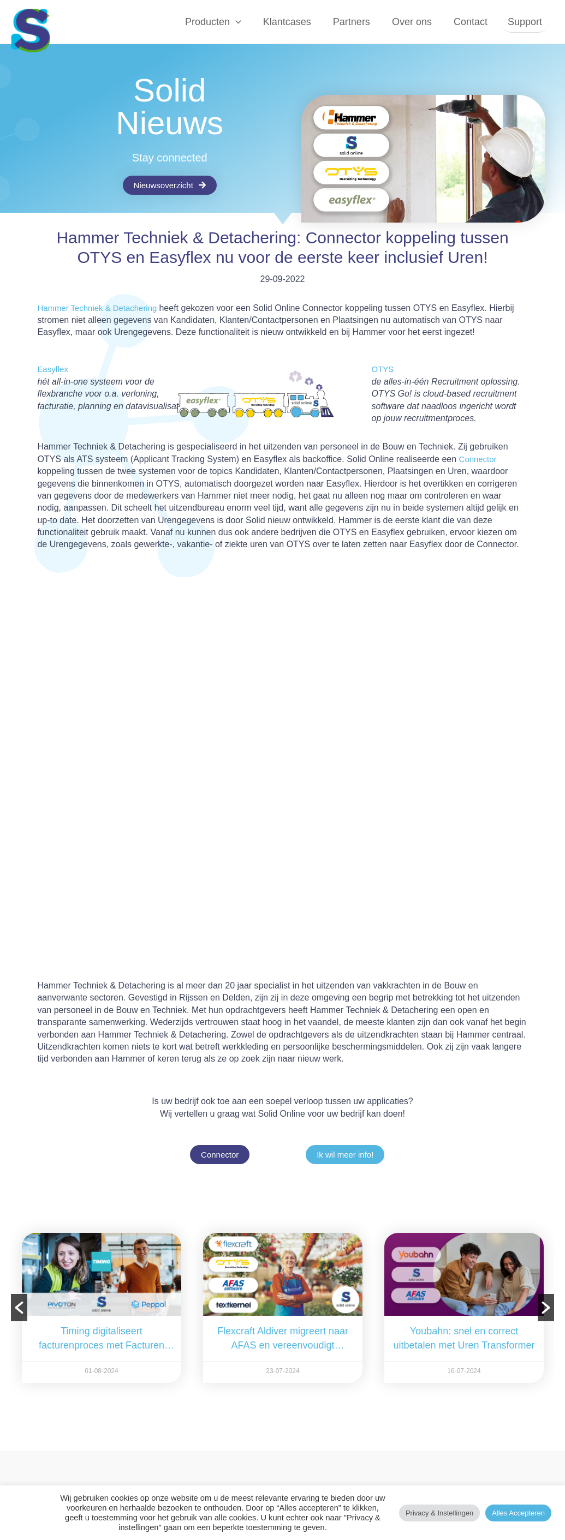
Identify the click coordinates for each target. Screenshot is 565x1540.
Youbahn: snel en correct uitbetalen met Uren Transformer (472, 1338)
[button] (244, 22)
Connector (479, 459)
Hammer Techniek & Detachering (102, 308)
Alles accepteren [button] (518, 1513)
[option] (109, 1308)
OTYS (384, 369)
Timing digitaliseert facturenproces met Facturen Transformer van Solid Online (109, 1339)
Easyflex (53, 369)
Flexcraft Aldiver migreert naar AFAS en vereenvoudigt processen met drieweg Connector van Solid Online (290, 1339)
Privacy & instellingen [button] (439, 1513)
